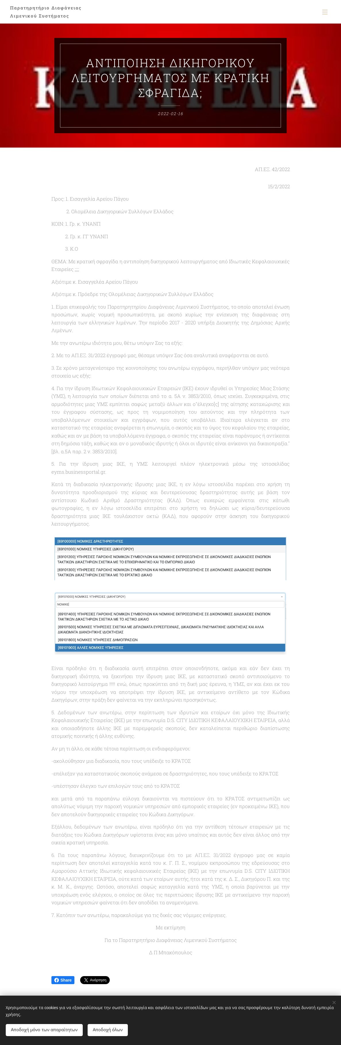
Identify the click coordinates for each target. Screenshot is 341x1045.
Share (63, 980)
